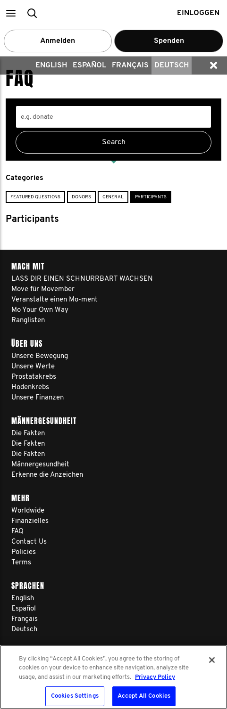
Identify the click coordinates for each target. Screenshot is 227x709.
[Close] (212, 660)
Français (130, 65)
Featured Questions (35, 197)
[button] (10, 13)
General (113, 197)
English (51, 65)
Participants (151, 197)
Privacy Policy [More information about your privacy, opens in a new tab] (155, 677)
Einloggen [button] (198, 13)
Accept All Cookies (144, 696)
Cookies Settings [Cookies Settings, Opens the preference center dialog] (75, 696)
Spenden (169, 41)
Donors (81, 197)
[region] (113, 677)
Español (89, 65)
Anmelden (57, 41)
